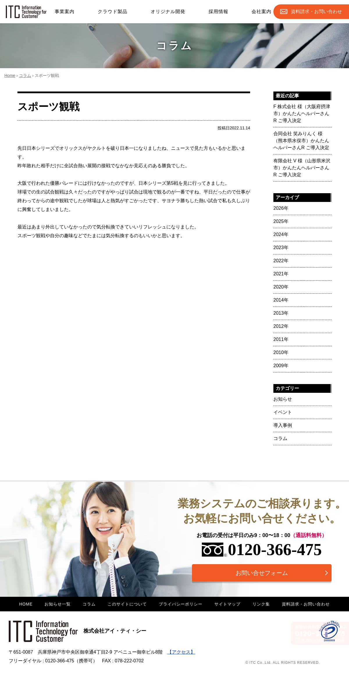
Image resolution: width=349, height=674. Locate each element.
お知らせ (282, 399)
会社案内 (261, 11)
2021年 (281, 273)
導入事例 (282, 425)
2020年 (281, 286)
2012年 (281, 326)
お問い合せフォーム (262, 573)
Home (9, 75)
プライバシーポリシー (180, 604)
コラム (25, 75)
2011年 (281, 339)
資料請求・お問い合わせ (306, 604)
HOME (26, 604)
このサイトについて (127, 604)
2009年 (281, 365)
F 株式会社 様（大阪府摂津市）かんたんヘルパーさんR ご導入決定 (301, 113)
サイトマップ (227, 604)
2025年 (281, 221)
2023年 (281, 247)
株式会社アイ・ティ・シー (77, 631)
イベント (282, 412)
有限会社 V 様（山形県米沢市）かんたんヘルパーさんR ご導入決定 (301, 167)
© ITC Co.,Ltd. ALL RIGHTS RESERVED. (282, 663)
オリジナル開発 (168, 11)
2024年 (281, 234)
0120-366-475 (262, 549)
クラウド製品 (112, 11)
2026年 (281, 208)
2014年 (281, 300)
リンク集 (261, 604)
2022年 (281, 260)
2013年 (281, 313)
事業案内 (64, 11)
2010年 (281, 352)
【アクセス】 (181, 652)
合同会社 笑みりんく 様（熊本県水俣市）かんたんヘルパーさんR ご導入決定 (301, 140)
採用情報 (218, 11)
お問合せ (316, 11)
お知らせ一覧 (57, 604)
